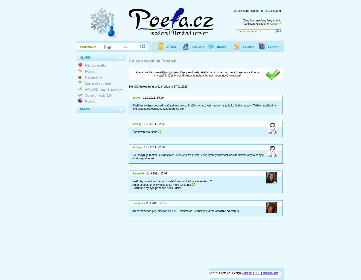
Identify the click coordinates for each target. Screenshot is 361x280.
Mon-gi (136, 124)
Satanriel (138, 173)
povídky (117, 89)
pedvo (136, 97)
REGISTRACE (88, 47)
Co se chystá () (98, 95)
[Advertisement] (200, 250)
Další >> (275, 23)
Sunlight (247, 273)
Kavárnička (93, 77)
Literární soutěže (98, 83)
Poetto (90, 101)
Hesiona (137, 203)
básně (104, 89)
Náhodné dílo (95, 65)
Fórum (90, 71)
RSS (257, 273)
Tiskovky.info (270, 273)
